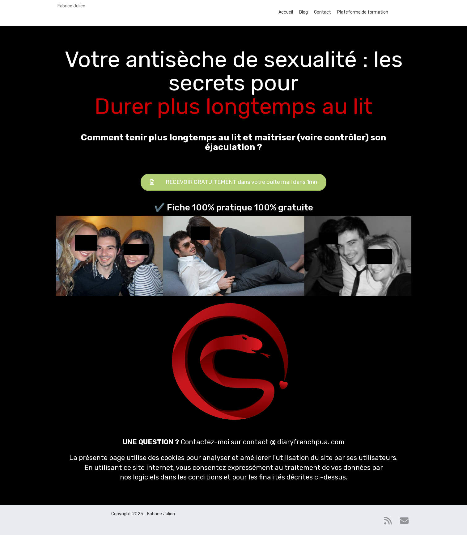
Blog (303, 12)
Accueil (285, 12)
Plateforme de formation (362, 12)
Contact (322, 12)
